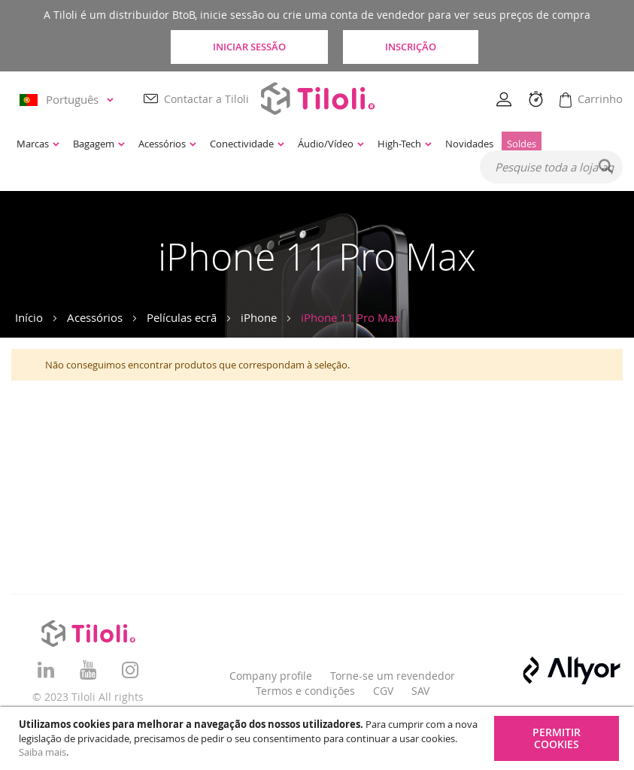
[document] (319, 738)
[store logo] (317, 98)
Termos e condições (305, 691)
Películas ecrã (182, 317)
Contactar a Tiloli (206, 99)
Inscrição (410, 46)
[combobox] (551, 166)
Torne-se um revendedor (392, 675)
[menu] (268, 144)
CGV (383, 691)
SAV (420, 691)
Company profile (270, 675)
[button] (69, 99)
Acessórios (95, 317)
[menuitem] (38, 144)
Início (29, 317)
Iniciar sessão (249, 46)
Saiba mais (42, 752)
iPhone (259, 317)
